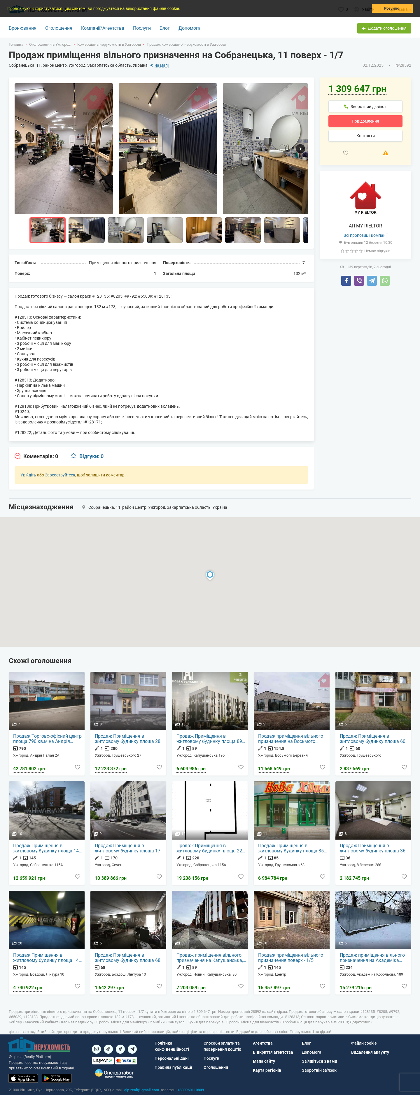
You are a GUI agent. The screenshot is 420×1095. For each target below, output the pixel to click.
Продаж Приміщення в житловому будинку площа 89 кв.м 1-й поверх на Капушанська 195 (209, 739)
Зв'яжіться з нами (319, 1061)
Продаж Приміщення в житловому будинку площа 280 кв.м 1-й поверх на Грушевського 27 (129, 739)
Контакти (365, 135)
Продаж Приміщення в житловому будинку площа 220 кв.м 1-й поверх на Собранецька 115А (212, 848)
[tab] (36, 456)
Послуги (142, 28)
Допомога (189, 28)
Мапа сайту (264, 1061)
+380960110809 (190, 1090)
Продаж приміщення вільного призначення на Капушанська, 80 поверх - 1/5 (210, 958)
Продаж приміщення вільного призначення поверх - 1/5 (290, 958)
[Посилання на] (96, 1049)
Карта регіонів (267, 1070)
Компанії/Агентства (102, 28)
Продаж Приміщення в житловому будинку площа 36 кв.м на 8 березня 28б (373, 848)
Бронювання (22, 28)
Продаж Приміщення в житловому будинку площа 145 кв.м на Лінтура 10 (47, 958)
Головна (16, 44)
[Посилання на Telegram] (132, 1049)
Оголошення (58, 28)
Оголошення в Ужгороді (50, 44)
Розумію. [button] (392, 8)
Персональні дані (172, 1058)
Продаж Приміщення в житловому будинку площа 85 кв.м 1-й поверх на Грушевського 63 (291, 848)
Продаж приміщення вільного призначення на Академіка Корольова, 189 (372, 958)
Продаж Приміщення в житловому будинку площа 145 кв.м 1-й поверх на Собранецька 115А (48, 848)
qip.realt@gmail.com (141, 1090)
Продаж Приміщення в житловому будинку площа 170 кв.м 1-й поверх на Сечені (129, 848)
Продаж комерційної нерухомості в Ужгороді (186, 44)
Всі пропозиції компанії (365, 235)
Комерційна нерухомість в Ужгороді (109, 44)
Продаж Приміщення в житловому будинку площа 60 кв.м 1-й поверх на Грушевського (373, 739)
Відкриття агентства (273, 1052)
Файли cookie (364, 1043)
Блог (165, 28)
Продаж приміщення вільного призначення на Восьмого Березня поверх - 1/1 (290, 739)
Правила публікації (173, 1067)
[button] (182, 9)
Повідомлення (365, 121)
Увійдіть (28, 475)
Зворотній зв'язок (319, 1070)
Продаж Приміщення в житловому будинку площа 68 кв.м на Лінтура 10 (128, 958)
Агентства (263, 1043)
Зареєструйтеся (60, 475)
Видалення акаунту (370, 1052)
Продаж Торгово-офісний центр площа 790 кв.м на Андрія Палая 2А (47, 739)
